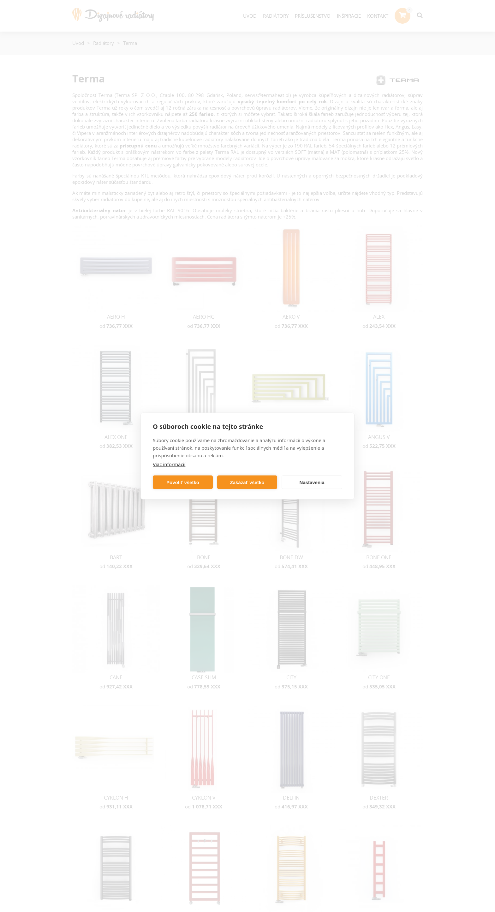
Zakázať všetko (247, 482)
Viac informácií (169, 464)
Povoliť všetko (182, 482)
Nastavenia (311, 482)
